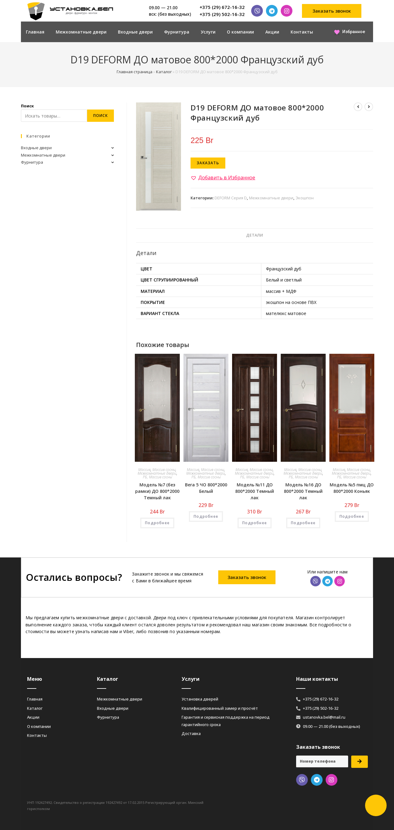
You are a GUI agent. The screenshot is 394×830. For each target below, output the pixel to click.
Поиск (27, 106)
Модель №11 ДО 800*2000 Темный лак (254, 491)
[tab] (254, 235)
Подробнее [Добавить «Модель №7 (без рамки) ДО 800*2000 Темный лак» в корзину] (157, 522)
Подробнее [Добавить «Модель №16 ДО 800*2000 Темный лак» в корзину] (303, 522)
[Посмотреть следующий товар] (368, 106)
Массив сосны (163, 469)
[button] (332, 11)
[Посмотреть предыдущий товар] (358, 106)
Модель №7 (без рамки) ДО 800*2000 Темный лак (157, 491)
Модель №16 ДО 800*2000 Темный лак (303, 491)
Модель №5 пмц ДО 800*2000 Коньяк (352, 488)
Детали (254, 235)
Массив (144, 469)
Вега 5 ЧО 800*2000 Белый (206, 488)
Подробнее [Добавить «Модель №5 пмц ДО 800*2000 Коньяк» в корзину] (352, 516)
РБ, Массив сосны (157, 477)
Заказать (208, 163)
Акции (272, 32)
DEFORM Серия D (231, 198)
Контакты (302, 32)
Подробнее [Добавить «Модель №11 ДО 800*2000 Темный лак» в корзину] (254, 522)
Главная (35, 32)
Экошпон (305, 198)
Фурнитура (176, 32)
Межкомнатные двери (81, 32)
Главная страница (134, 71)
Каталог (164, 71)
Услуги (208, 32)
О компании (240, 32)
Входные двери (135, 32)
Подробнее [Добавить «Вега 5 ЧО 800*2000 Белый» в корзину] (206, 516)
